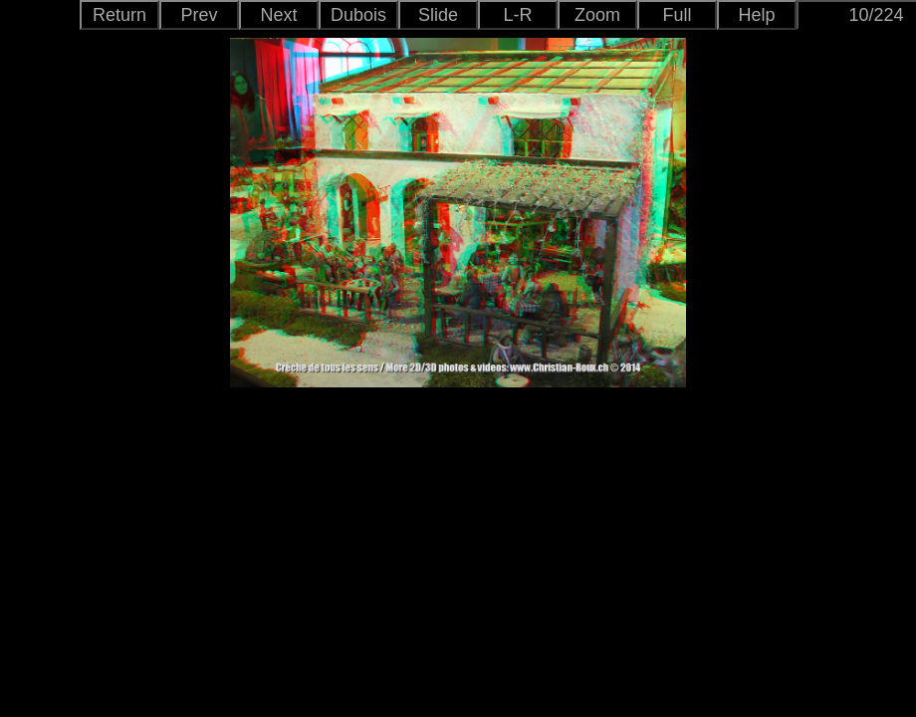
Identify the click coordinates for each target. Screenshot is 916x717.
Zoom (597, 15)
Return (119, 15)
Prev (198, 15)
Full (676, 15)
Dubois (358, 15)
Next (278, 15)
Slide (438, 15)
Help (756, 15)
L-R (517, 15)
